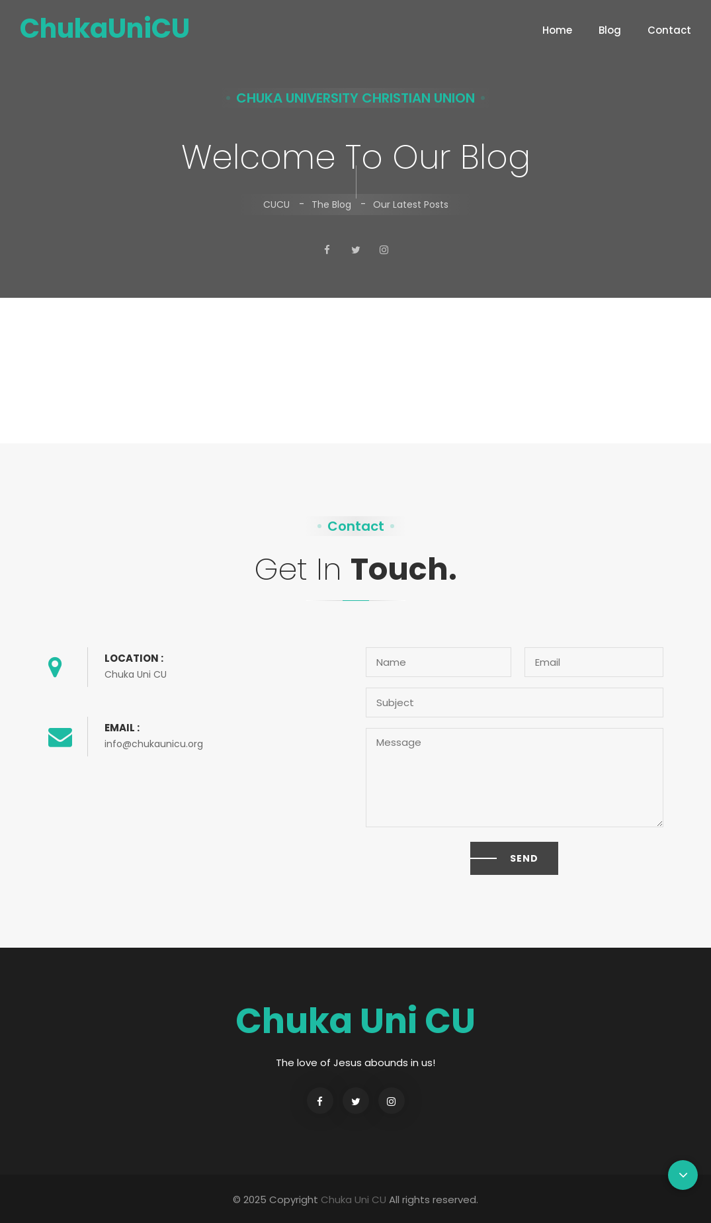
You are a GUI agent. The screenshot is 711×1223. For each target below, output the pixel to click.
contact (674, 33)
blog (615, 33)
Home (557, 33)
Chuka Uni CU (353, 1199)
